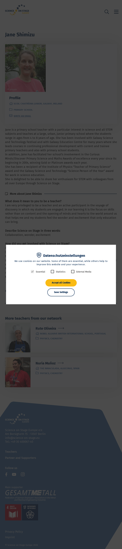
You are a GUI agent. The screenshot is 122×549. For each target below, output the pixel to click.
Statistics (60, 271)
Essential (40, 271)
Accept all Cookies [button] (61, 282)
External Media (83, 271)
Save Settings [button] (61, 292)
